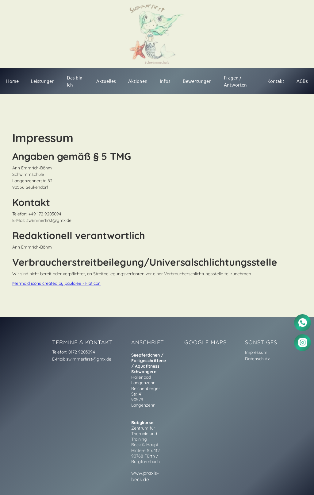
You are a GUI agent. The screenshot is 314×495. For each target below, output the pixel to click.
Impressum (256, 352)
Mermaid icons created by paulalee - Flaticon (56, 283)
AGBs (302, 81)
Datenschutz (257, 359)
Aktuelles (106, 81)
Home (12, 81)
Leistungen (43, 81)
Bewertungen (197, 81)
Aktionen (137, 81)
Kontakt (275, 81)
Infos (165, 81)
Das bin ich (74, 81)
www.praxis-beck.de (145, 476)
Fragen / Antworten (235, 81)
